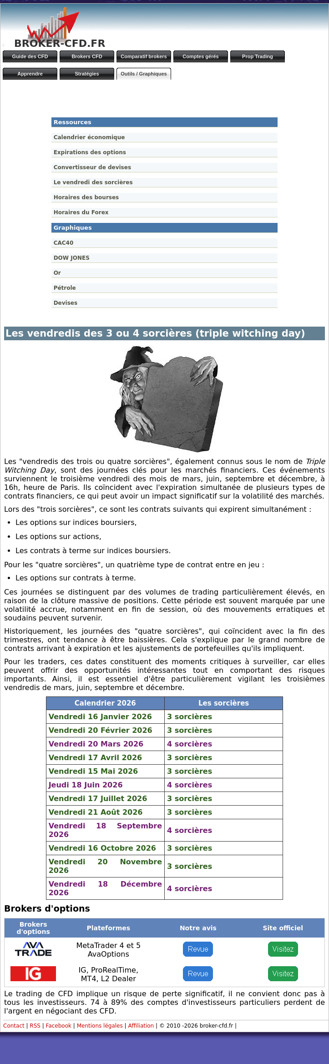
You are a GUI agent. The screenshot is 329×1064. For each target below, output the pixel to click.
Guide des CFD (30, 56)
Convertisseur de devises (92, 167)
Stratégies (87, 73)
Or (57, 273)
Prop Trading (257, 56)
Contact (14, 1026)
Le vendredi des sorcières (93, 182)
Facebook (58, 1026)
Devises (65, 303)
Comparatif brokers (144, 56)
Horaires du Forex (81, 212)
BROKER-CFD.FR (59, 43)
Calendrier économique (89, 137)
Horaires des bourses (86, 197)
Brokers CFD (86, 56)
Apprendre (30, 73)
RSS (35, 1026)
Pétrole (65, 288)
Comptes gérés (200, 56)
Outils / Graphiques (144, 73)
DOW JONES (72, 258)
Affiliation (141, 1026)
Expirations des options (90, 152)
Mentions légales (100, 1026)
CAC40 (64, 243)
